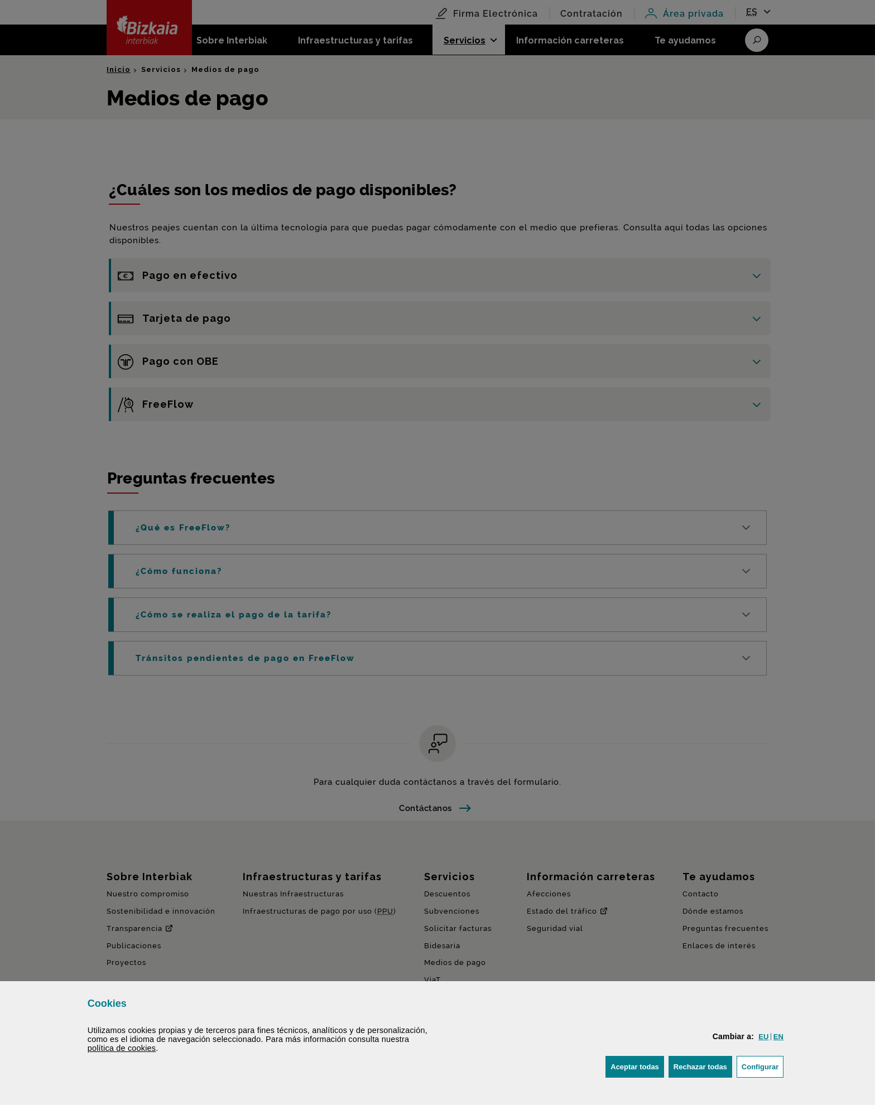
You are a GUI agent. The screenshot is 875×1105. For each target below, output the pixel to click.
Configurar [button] (762, 1065)
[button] (763, 1036)
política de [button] (122, 1048)
